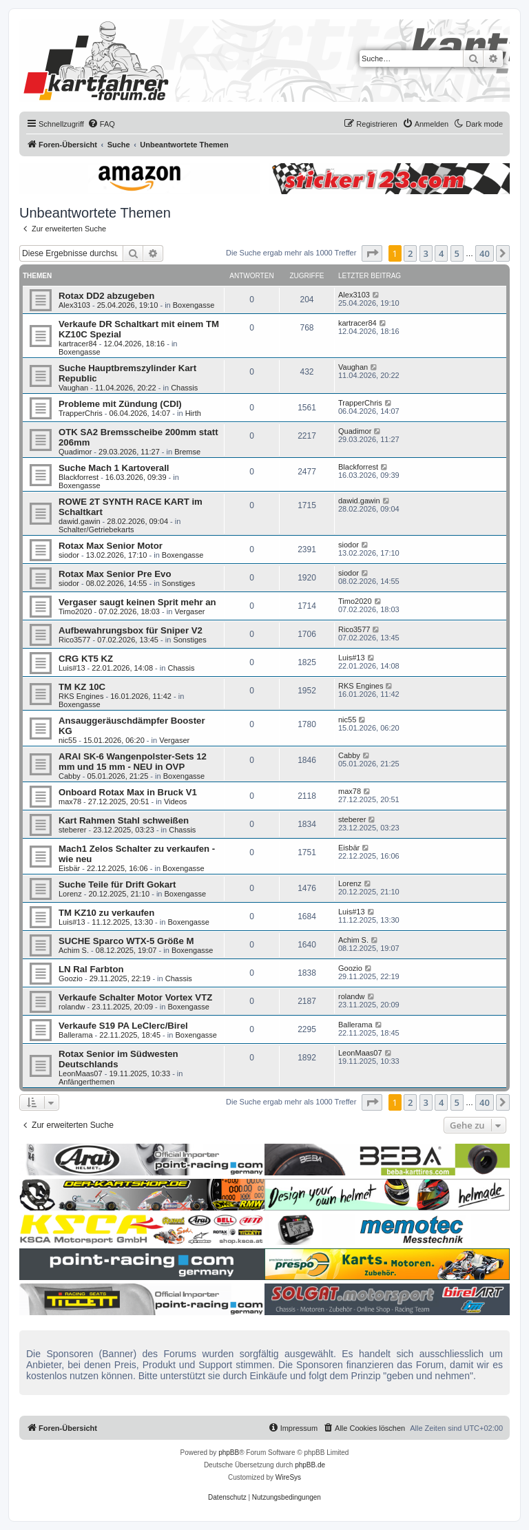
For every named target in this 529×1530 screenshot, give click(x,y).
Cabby (70, 776)
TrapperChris (81, 413)
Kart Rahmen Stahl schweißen (124, 820)
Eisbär (69, 868)
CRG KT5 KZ (86, 658)
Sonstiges (178, 583)
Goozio (71, 978)
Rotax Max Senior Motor (111, 546)
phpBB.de (310, 1465)
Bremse (187, 452)
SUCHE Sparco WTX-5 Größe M (126, 941)
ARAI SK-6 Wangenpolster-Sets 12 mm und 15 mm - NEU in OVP (133, 761)
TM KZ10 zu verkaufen (106, 913)
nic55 (67, 740)
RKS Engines (81, 696)
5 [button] (457, 253)
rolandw (72, 1007)
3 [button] (426, 253)
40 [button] (484, 253)
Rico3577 (74, 640)
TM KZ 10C (82, 687)
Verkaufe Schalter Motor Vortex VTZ (135, 997)
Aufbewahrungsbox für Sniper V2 (131, 630)
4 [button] (441, 253)
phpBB (228, 1452)
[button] (372, 253)
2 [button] (410, 253)
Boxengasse (194, 305)
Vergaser (189, 611)
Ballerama (76, 1035)
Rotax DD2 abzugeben (106, 296)
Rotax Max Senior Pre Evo (115, 574)
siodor (69, 555)
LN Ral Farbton (91, 969)
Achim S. (74, 950)
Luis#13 (72, 668)
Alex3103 (74, 305)
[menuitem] (101, 124)
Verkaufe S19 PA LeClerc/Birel (123, 1025)
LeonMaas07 (81, 1073)
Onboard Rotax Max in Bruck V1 (128, 792)
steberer (72, 830)
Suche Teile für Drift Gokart (117, 884)
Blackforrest (78, 477)
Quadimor (75, 452)
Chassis (184, 388)
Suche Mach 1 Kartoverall (114, 468)
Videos (175, 801)
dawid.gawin (80, 521)
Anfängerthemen (86, 1082)
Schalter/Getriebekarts (96, 529)
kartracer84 (78, 343)
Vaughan (73, 388)
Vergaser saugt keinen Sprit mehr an (137, 602)
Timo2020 (75, 611)
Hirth (193, 413)
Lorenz (70, 894)
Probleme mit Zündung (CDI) (120, 404)
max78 (70, 801)
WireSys (288, 1477)
